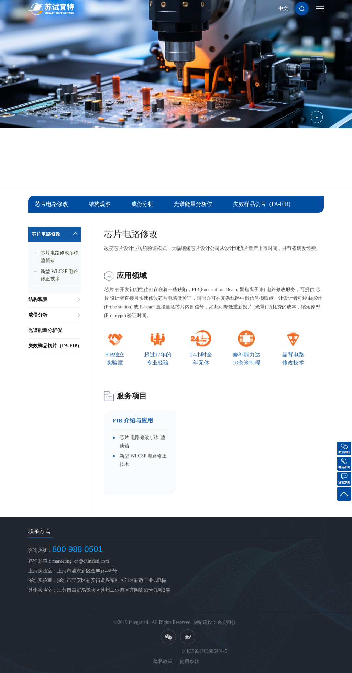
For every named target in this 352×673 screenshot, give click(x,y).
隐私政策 (163, 661)
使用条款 (189, 661)
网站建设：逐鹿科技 (214, 622)
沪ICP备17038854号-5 (204, 651)
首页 (260, 174)
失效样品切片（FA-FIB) (261, 204)
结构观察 (100, 204)
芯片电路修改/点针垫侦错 (60, 263)
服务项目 (279, 174)
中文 (283, 8)
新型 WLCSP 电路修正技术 (59, 282)
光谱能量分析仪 (193, 204)
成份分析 (142, 204)
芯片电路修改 (51, 204)
